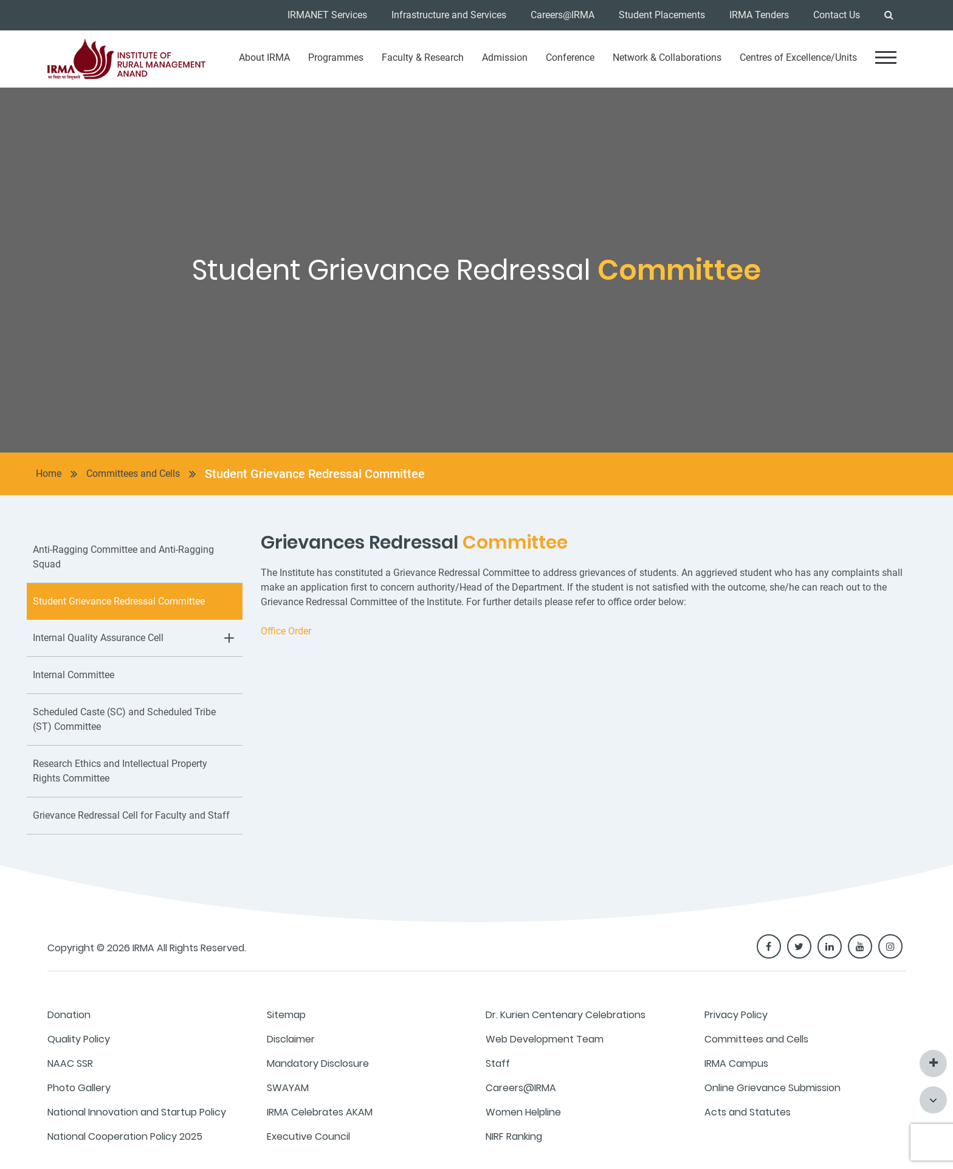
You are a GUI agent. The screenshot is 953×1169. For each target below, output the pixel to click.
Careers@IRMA (562, 15)
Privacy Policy (736, 1015)
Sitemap (286, 1015)
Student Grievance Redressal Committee (315, 474)
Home (48, 473)
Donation (69, 1015)
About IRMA (264, 57)
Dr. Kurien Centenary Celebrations (565, 1015)
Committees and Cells (133, 473)
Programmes (335, 57)
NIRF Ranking (514, 1136)
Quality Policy (78, 1039)
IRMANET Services (327, 15)
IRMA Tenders (759, 15)
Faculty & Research (423, 57)
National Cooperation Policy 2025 (124, 1136)
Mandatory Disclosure (318, 1063)
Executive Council (308, 1136)
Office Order (286, 631)
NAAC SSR (70, 1063)
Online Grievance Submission (772, 1088)
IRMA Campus (736, 1063)
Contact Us (836, 15)
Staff (498, 1063)
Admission (505, 57)
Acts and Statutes (747, 1112)
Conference (570, 57)
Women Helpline (523, 1112)
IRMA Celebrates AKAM (320, 1112)
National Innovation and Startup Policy (136, 1112)
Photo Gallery (79, 1088)
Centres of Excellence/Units (798, 57)
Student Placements (662, 15)
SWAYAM (288, 1088)
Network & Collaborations (667, 57)
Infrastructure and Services (448, 15)
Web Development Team (545, 1039)
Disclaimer (291, 1039)
